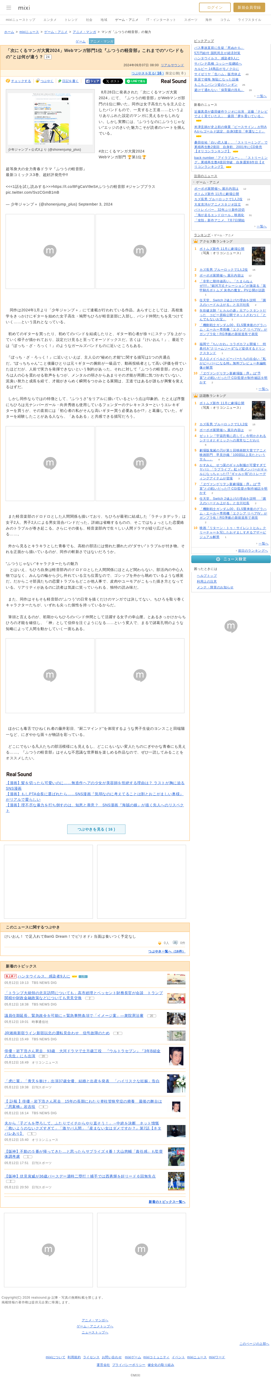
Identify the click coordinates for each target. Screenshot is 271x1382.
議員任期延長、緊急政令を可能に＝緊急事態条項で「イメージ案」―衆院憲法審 (74, 1015)
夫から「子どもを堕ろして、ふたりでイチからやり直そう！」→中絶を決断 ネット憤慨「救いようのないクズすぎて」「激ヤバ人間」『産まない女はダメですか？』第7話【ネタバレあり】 (82, 1128)
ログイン (215, 7)
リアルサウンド (172, 65)
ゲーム (81, 41)
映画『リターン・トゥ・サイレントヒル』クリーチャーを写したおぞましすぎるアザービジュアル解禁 (233, 532)
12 (244, 188)
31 (250, 215)
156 (251, 209)
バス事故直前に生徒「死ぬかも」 (219, 48)
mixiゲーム (133, 1357)
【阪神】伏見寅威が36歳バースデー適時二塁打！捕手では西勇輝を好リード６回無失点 (80, 1176)
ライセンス (91, 1357)
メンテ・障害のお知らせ (215, 587)
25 (243, 84)
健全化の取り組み (161, 1365)
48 (247, 74)
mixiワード (217, 1357)
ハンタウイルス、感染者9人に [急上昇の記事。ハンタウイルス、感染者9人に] (44, 976)
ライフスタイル (249, 20)
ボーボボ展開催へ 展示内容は (216, 188)
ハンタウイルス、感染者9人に (217, 58)
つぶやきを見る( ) (148, 73)
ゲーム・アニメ (126, 20)
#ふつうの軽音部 (110, 186)
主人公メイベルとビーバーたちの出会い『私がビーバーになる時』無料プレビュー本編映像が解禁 (233, 363)
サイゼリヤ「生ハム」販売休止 (217, 74)
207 (250, 47)
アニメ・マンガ (84, 32)
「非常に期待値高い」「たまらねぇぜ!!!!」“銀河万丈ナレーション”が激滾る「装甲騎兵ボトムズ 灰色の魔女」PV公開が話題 (233, 285)
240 (247, 53)
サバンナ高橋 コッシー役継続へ (218, 63)
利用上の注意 (207, 581)
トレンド (71, 20)
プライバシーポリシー (129, 1365)
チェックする (21, 81)
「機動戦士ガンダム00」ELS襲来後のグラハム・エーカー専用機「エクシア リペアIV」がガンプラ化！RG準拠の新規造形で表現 (233, 329)
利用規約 (74, 1357)
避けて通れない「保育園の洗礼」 (219, 90)
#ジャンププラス (141, 186)
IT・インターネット (161, 20)
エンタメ (50, 20)
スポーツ (190, 20)
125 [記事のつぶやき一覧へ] (83, 976)
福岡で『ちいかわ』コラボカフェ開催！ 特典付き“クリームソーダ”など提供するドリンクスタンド (233, 348)
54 (248, 63)
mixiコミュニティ (156, 1357)
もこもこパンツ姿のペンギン (216, 85)
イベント (178, 1357)
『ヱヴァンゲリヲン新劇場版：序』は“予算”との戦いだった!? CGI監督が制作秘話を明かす (234, 377)
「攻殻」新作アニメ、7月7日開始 (219, 220)
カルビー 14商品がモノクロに (216, 69)
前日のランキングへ (253, 550)
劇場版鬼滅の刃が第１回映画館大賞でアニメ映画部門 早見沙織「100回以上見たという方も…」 (233, 455)
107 (244, 79)
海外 (208, 20)
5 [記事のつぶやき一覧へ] (32, 1133)
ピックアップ (204, 41)
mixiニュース (29, 32)
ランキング (202, 235)
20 (250, 90)
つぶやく (47, 81)
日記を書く (70, 81)
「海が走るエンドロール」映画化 (219, 215)
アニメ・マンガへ (95, 1320)
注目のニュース (205, 176)
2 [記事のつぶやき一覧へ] (90, 998)
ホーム (9, 32)
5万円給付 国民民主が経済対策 (217, 53)
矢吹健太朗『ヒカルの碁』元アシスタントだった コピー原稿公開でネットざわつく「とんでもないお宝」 (233, 315)
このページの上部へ (254, 1344)
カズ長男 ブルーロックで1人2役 (218, 199)
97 (245, 194)
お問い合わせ (112, 1357)
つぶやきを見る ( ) (96, 829)
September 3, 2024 (95, 204)
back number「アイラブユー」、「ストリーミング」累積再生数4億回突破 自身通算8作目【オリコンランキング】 (231, 162)
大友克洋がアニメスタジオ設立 (217, 204)
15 (248, 199)
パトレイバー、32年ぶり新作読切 (219, 210)
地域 (104, 20)
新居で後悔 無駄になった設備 (216, 79)
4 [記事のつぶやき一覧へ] (43, 1106)
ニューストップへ (95, 1332)
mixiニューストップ (20, 20)
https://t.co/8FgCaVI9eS (74, 186)
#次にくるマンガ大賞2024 (121, 151)
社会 (89, 20)
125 (245, 58)
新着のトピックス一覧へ (167, 1202)
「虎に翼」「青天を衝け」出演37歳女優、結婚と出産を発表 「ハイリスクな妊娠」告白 (82, 1081)
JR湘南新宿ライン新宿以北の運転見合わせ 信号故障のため (57, 1033)
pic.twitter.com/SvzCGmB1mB (32, 192)
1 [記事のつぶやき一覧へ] (28, 1156)
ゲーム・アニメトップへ (95, 1326)
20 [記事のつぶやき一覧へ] (151, 1015)
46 (247, 204)
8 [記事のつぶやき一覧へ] (118, 1033)
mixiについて (55, 1357)
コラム (225, 20)
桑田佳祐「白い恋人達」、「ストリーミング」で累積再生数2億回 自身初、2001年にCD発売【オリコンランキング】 (231, 147)
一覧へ (262, 96)
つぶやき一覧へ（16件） (167, 951)
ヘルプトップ (207, 576)
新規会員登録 (249, 7)
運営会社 (103, 1365)
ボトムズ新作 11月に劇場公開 (216, 194)
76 (250, 220)
